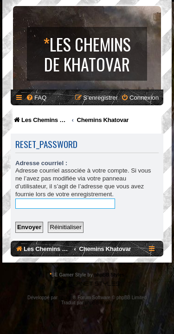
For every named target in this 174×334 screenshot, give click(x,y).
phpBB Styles (109, 274)
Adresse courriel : (41, 163)
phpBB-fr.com (99, 302)
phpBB (66, 297)
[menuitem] (36, 97)
